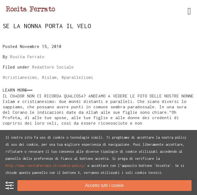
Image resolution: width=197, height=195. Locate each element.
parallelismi (78, 77)
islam (50, 77)
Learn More (15, 89)
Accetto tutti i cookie (104, 185)
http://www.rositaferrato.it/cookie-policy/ (45, 166)
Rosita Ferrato (27, 56)
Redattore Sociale (53, 66)
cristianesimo (21, 77)
